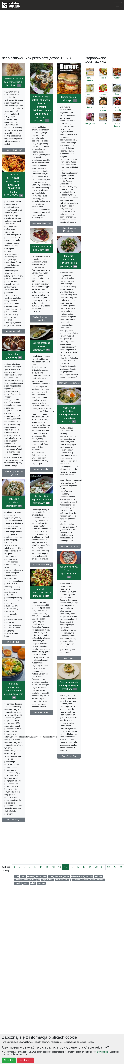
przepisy (30, 876)
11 (41, 867)
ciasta (23, 876)
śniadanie (58, 876)
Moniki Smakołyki (36, 724)
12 (47, 867)
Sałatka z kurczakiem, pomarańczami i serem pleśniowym (22, 691)
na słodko (76, 880)
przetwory (41, 883)
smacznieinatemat (14, 150)
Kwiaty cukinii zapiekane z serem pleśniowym (44, 502)
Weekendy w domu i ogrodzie (36, 325)
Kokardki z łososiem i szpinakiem (14, 512)
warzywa (89, 876)
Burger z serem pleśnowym (58, 112)
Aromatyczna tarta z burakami (35, 255)
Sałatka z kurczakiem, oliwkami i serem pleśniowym (66, 273)
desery (38, 876)
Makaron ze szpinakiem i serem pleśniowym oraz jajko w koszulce (58, 422)
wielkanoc (98, 876)
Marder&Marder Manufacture (58, 243)
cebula (33, 883)
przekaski (18, 880)
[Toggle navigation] (118, 5)
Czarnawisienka (36, 470)
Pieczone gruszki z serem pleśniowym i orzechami (58, 698)
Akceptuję (9, 1060)
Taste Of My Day (58, 769)
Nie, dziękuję (25, 1060)
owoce (92, 880)
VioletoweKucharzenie (44, 223)
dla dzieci (18, 883)
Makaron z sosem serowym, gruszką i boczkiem (13, 82)
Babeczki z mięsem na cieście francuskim (35, 604)
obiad (17, 876)
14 (59, 867)
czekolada (59, 880)
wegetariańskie (47, 880)
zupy (45, 876)
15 (65, 867)
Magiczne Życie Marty (44, 567)
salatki (66, 876)
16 (71, 867)
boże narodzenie (77, 876)
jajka (38, 880)
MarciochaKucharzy (58, 554)
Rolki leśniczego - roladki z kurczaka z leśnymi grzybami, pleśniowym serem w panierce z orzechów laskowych (44, 108)
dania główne (29, 880)
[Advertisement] (62, 32)
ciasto (26, 883)
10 (35, 867)
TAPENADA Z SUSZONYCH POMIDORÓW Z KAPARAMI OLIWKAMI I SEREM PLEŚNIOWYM (22, 191)
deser (51, 876)
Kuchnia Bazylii (22, 820)
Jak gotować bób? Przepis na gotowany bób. (66, 575)
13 (53, 867)
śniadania (100, 880)
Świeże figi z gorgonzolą (22, 368)
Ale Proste (66, 662)
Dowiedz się (102, 1052)
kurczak (85, 880)
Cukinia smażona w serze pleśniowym (36, 348)
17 (78, 867)
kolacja (68, 880)
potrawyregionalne (22, 338)
